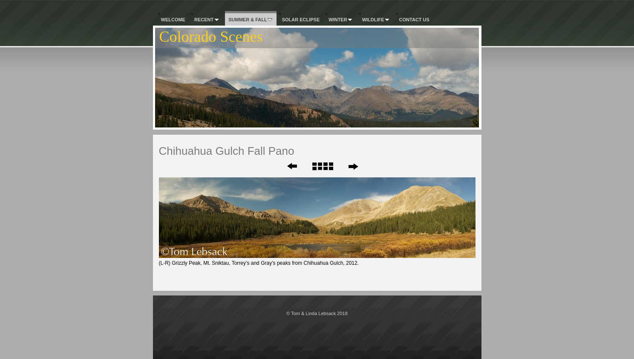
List (322, 166)
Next (353, 166)
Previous (286, 166)
